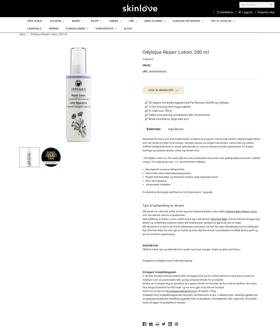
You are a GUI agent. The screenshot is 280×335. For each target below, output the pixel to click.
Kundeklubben (77, 28)
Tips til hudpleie (222, 20)
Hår (133, 20)
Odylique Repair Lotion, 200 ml (48, 34)
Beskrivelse (154, 129)
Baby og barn (155, 20)
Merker (54, 28)
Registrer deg (266, 12)
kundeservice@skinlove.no (182, 291)
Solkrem (57, 20)
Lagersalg (34, 28)
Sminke (115, 20)
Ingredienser (176, 129)
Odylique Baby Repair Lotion (241, 211)
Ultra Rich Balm (219, 219)
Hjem (22, 34)
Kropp (96, 20)
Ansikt (77, 20)
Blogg (128, 28)
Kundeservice (106, 28)
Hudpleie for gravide (188, 20)
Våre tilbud (34, 20)
